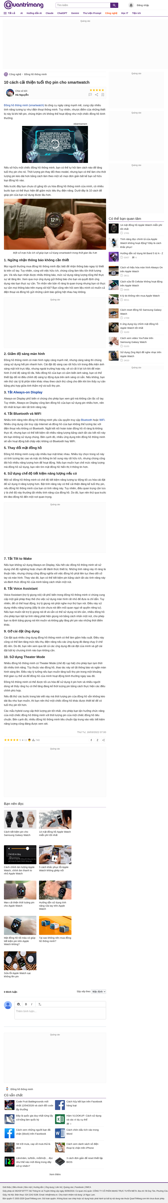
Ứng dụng (49, 1187)
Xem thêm (55, 1174)
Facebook (79, 1187)
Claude (50, 13)
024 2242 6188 (31, 1195)
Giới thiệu (7, 1187)
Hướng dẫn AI (34, 13)
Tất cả (11, 13)
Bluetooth (86, 420)
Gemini (75, 13)
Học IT (124, 13)
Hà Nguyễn (22, 94)
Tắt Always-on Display (25, 392)
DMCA (88, 1187)
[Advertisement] (85, 46)
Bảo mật (28, 1187)
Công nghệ (111, 13)
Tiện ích (136, 13)
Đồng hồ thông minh (35, 74)
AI (21, 13)
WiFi (102, 420)
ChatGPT (62, 13)
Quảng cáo (68, 1187)
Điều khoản (18, 1187)
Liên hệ (58, 1187)
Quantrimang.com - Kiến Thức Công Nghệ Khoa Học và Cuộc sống (23, 5)
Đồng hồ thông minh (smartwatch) (24, 105)
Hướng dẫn (38, 1187)
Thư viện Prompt (92, 13)
